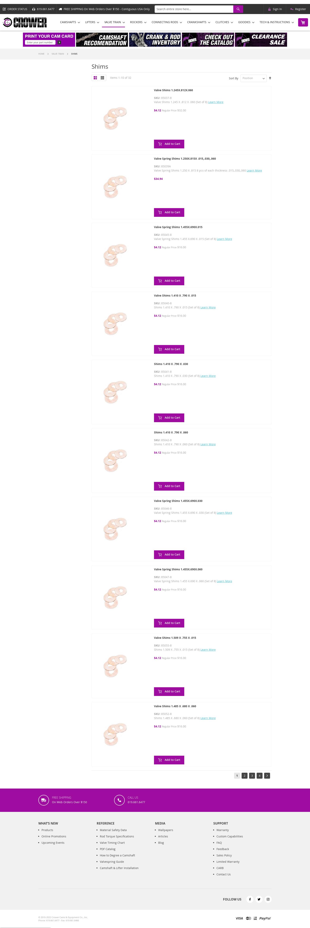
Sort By (233, 78)
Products (47, 834)
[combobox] (199, 9)
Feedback (222, 853)
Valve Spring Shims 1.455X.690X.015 (178, 227)
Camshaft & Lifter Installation (119, 872)
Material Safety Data (113, 834)
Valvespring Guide (112, 866)
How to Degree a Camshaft (117, 859)
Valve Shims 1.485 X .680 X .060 (175, 706)
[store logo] (24, 22)
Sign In (277, 9)
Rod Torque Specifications (117, 840)
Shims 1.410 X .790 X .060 (171, 432)
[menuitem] (69, 22)
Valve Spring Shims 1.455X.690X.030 (178, 501)
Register (300, 9)
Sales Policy (224, 859)
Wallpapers (165, 834)
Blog (161, 847)
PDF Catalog (107, 853)
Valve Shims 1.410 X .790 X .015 (175, 295)
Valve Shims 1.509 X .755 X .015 (175, 638)
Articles (163, 840)
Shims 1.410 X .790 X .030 (171, 364)
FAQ (219, 847)
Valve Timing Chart (112, 847)
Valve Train (58, 54)
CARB (220, 872)
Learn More (215, 102)
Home (41, 54)
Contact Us (223, 878)
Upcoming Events (53, 847)
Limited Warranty (227, 866)
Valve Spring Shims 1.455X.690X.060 (178, 569)
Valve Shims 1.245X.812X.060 (173, 90)
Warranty (222, 834)
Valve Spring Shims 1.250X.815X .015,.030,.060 (185, 158)
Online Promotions (54, 840)
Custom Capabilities (229, 840)
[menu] (176, 22)
